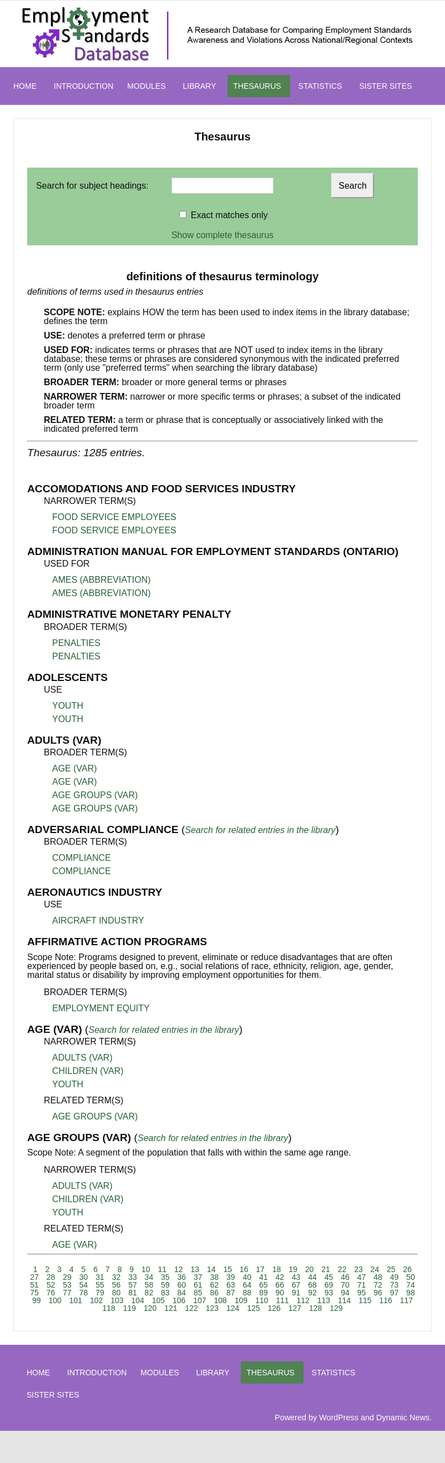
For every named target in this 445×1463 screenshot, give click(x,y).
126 (273, 1308)
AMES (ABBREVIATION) (101, 579)
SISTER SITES (385, 86)
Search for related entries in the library (260, 830)
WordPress (338, 1417)
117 (406, 1300)
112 (302, 1300)
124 (232, 1308)
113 (323, 1300)
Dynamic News (402, 1417)
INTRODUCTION (83, 86)
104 (137, 1300)
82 (149, 1292)
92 (312, 1292)
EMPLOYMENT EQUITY (101, 1008)
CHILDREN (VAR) (88, 1071)
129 (336, 1308)
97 (394, 1292)
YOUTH (67, 705)
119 (129, 1308)
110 (261, 1300)
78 (83, 1292)
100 (54, 1300)
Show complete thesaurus (222, 235)
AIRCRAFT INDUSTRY (98, 920)
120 (150, 1308)
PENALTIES (76, 643)
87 (230, 1292)
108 (220, 1300)
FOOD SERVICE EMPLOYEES (114, 517)
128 (315, 1308)
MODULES (146, 86)
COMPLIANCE (81, 857)
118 (108, 1308)
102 (96, 1300)
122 (191, 1308)
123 (212, 1308)
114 (344, 1300)
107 (199, 1300)
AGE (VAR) (74, 768)
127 (295, 1308)
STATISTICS (320, 86)
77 (67, 1292)
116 (385, 1300)
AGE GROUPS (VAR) (95, 795)
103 (116, 1300)
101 (75, 1300)
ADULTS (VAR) (82, 1057)
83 (165, 1292)
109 (241, 1300)
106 (179, 1300)
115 (364, 1300)
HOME (25, 86)
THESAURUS (257, 86)
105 (158, 1300)
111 (282, 1300)
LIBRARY (199, 86)
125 (253, 1308)
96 (377, 1292)
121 (170, 1308)
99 (36, 1300)
